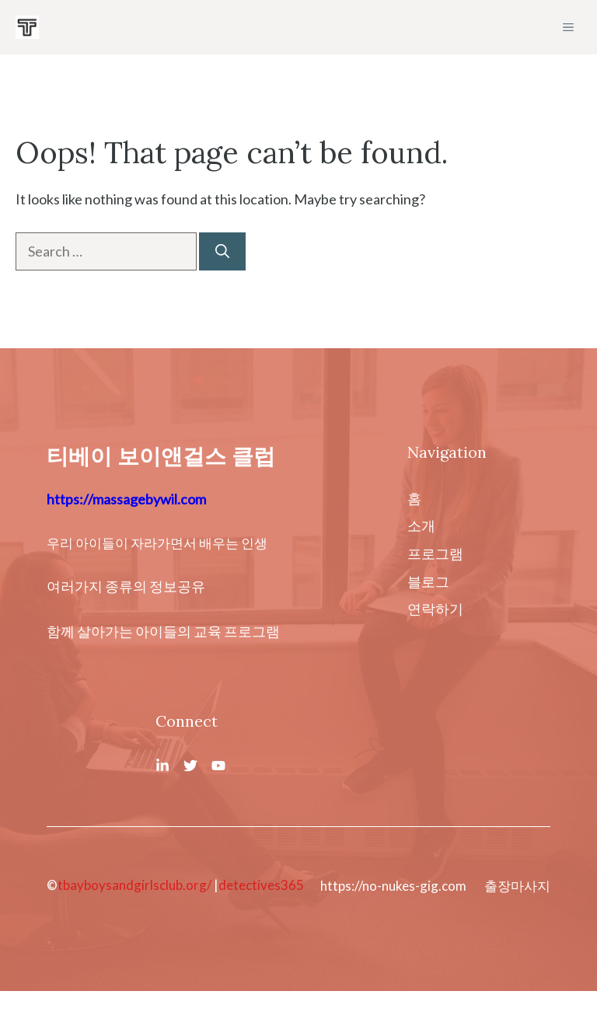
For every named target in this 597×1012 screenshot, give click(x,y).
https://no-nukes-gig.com (393, 886)
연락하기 (435, 608)
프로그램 (435, 553)
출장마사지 (517, 886)
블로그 (428, 581)
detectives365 (261, 885)
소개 (421, 525)
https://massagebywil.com (126, 499)
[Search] (222, 251)
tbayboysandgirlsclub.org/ (134, 885)
